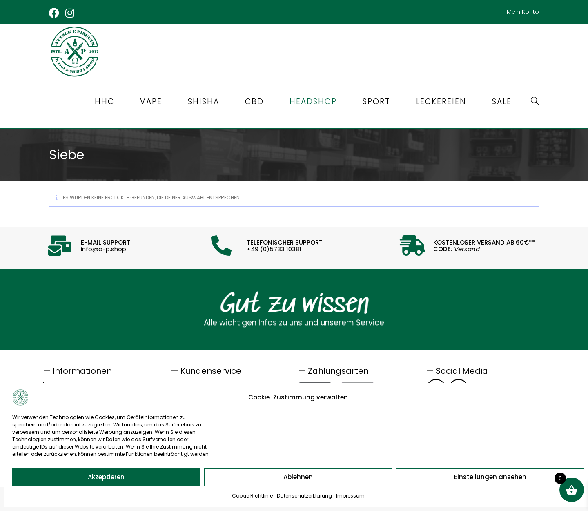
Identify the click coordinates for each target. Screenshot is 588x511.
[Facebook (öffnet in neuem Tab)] (56, 13)
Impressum (350, 495)
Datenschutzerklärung (304, 495)
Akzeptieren (106, 477)
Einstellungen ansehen (490, 477)
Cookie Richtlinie (252, 495)
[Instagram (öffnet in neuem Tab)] (70, 13)
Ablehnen (298, 477)
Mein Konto (523, 12)
